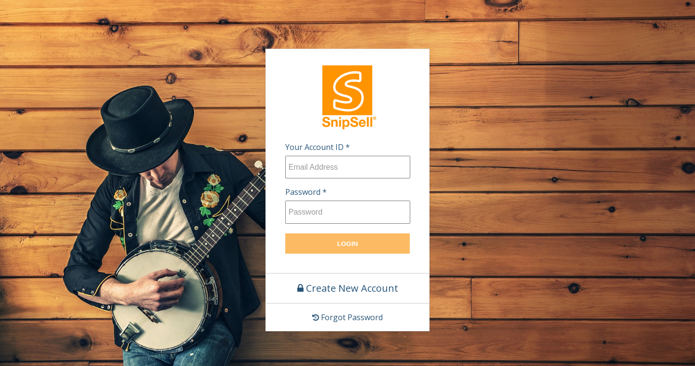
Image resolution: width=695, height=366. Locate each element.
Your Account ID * (317, 147)
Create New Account (347, 288)
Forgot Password (347, 317)
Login (347, 243)
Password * (306, 192)
